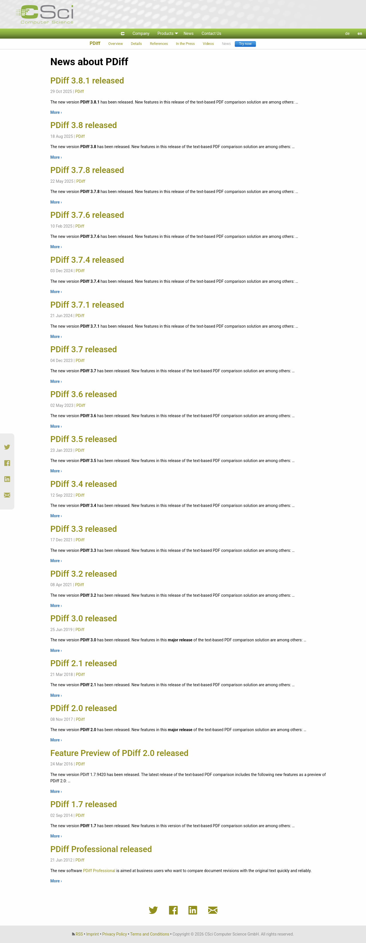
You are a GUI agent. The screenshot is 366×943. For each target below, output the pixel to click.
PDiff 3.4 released (83, 484)
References (159, 43)
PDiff (94, 43)
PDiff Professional (99, 870)
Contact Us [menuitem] (211, 33)
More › (56, 112)
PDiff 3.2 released (83, 574)
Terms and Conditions (149, 934)
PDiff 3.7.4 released (87, 260)
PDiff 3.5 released (83, 439)
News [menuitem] (189, 33)
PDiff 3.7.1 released (87, 305)
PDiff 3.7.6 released (87, 215)
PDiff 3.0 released (83, 618)
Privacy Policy (114, 934)
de (347, 33)
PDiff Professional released (101, 849)
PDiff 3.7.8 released (87, 170)
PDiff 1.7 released (83, 804)
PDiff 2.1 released (83, 663)
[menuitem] (122, 34)
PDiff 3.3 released (83, 529)
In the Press (185, 43)
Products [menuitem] (166, 33)
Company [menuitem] (140, 33)
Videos (208, 43)
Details (136, 43)
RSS (79, 934)
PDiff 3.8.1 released (87, 80)
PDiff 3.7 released (83, 349)
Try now (245, 43)
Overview (115, 43)
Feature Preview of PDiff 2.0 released (119, 753)
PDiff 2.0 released (83, 708)
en (360, 33)
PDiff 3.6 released (83, 394)
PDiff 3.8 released (83, 125)
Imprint (92, 934)
